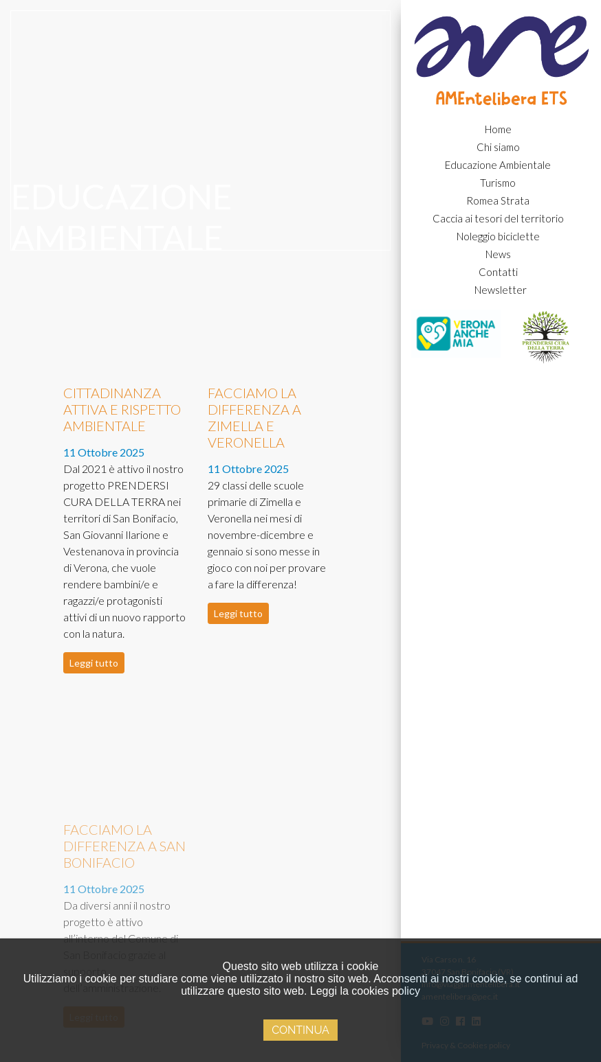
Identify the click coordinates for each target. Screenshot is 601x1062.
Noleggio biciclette (498, 236)
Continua (300, 1030)
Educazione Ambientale (498, 165)
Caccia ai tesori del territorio (498, 218)
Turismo (498, 182)
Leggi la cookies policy (365, 991)
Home (498, 129)
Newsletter (500, 290)
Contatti (498, 272)
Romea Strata (497, 200)
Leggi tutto (93, 663)
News (498, 254)
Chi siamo (498, 147)
